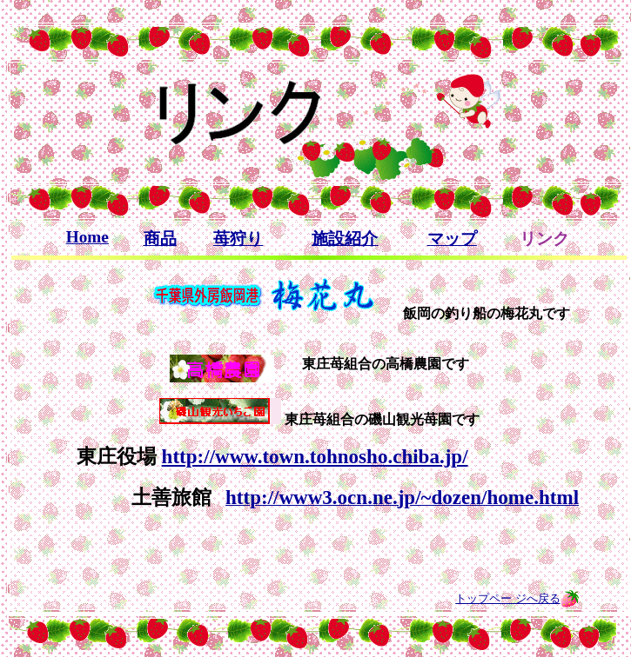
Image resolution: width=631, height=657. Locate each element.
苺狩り (238, 238)
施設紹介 (345, 238)
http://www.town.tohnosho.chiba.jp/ (315, 456)
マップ (452, 238)
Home (87, 237)
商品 (160, 238)
